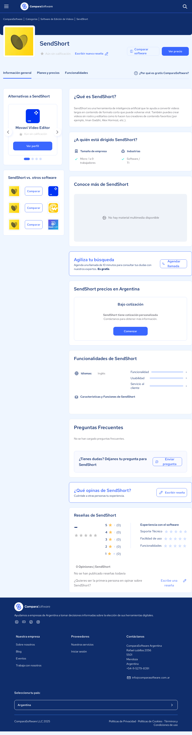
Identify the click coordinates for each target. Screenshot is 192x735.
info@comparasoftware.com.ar (148, 677)
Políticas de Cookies (150, 721)
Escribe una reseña (174, 582)
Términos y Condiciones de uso (166, 723)
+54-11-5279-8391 (137, 668)
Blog (18, 651)
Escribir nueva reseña (92, 53)
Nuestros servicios (82, 644)
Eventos (21, 658)
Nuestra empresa (28, 637)
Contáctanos (135, 637)
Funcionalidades (76, 73)
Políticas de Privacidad (122, 721)
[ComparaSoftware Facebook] (31, 621)
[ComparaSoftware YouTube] (23, 621)
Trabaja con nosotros (28, 665)
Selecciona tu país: (27, 693)
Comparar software (139, 51)
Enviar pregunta (166, 461)
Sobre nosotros (25, 644)
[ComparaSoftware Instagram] (38, 621)
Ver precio (175, 51)
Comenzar (130, 331)
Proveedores (80, 637)
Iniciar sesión (79, 651)
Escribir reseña (172, 492)
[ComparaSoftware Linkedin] (16, 621)
